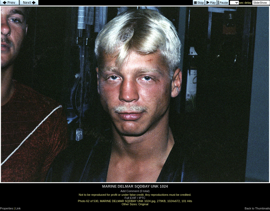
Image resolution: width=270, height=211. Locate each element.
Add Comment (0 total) (135, 191)
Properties (6, 208)
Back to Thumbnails (257, 208)
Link (17, 208)
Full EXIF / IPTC (134, 197)
